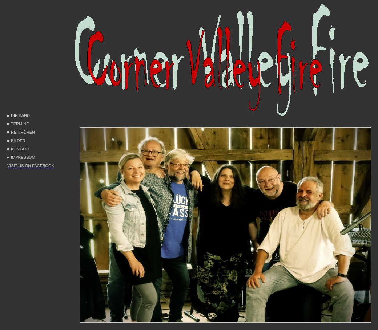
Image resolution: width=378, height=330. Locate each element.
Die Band (20, 115)
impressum (23, 157)
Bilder (18, 140)
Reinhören (23, 132)
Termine (20, 124)
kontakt (20, 149)
